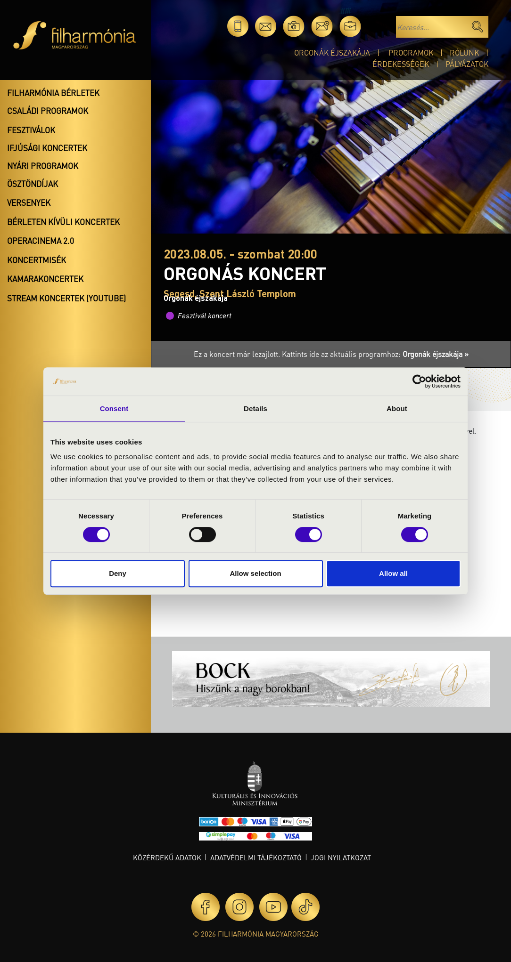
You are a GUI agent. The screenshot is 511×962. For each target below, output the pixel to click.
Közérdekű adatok (167, 857)
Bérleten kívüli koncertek (63, 222)
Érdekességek (400, 64)
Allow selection (255, 573)
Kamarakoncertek (45, 279)
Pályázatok (466, 64)
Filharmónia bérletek (53, 93)
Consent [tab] (114, 408)
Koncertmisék (36, 260)
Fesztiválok (31, 130)
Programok (410, 52)
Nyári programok (42, 166)
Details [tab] (255, 408)
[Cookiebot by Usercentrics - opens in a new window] (419, 381)
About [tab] (397, 408)
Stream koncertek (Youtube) (66, 298)
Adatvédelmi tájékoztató (256, 857)
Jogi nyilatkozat (341, 857)
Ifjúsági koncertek (47, 148)
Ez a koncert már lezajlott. (238, 354)
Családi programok (47, 110)
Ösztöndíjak (32, 183)
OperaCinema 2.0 (40, 240)
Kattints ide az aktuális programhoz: (375, 354)
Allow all (393, 573)
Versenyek (28, 202)
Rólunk (464, 52)
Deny (117, 573)
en (378, 26)
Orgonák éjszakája (332, 52)
